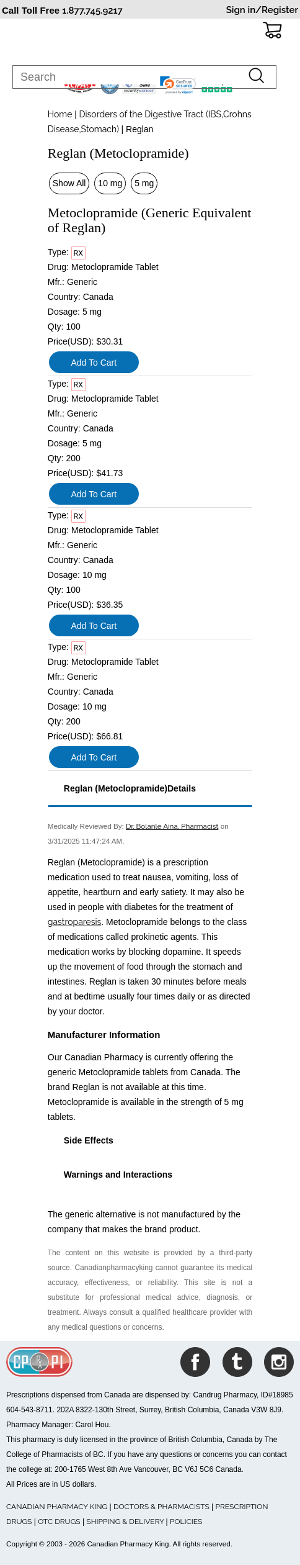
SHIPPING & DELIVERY (125, 1521)
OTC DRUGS (59, 1521)
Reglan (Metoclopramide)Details (130, 788)
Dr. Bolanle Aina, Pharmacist (172, 826)
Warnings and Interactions (118, 1174)
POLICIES (186, 1521)
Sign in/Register (262, 10)
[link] (177, 85)
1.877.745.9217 (92, 10)
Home (60, 114)
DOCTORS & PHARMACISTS (161, 1506)
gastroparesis (75, 922)
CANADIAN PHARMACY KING (56, 1506)
